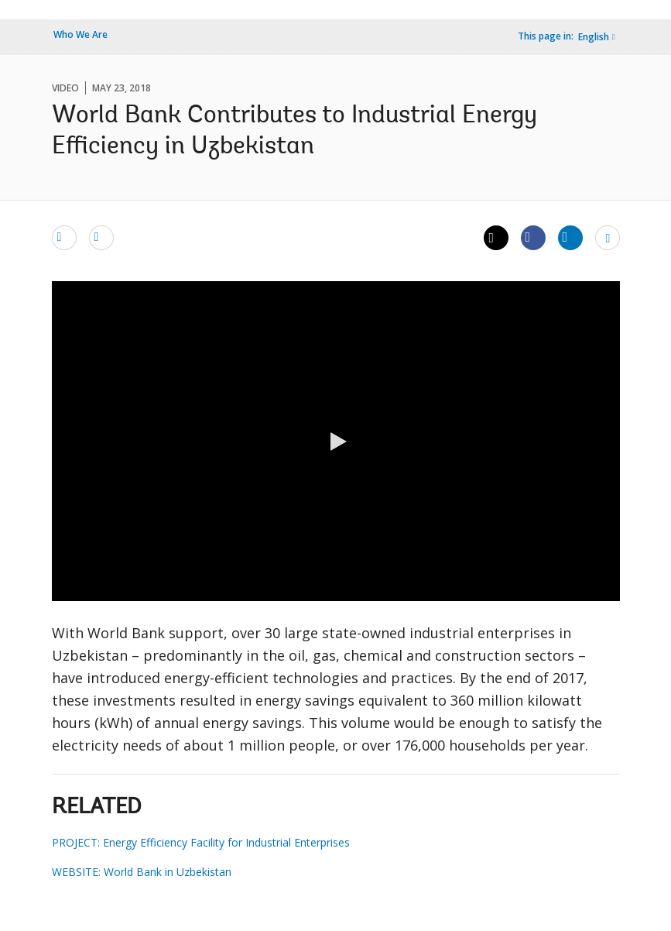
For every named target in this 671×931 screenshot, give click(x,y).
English (593, 36)
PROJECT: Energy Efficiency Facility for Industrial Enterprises (201, 842)
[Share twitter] (496, 237)
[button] (336, 441)
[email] (64, 237)
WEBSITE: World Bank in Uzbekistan (141, 871)
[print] (101, 237)
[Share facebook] (533, 237)
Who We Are (80, 34)
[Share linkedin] (570, 237)
